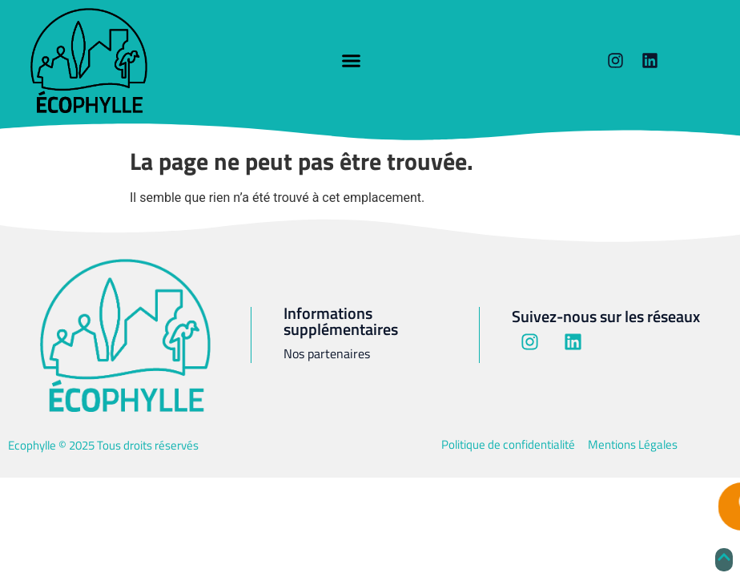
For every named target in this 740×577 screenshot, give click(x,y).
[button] (351, 61)
